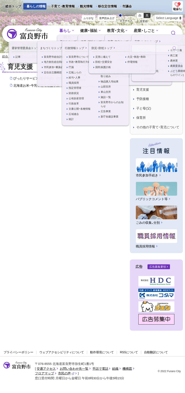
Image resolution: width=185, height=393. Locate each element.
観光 (68, 37)
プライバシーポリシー (18, 352)
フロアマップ (44, 373)
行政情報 (116, 37)
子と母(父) (143, 108)
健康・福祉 (90, 31)
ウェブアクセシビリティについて (61, 352)
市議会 (127, 6)
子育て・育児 (62, 56)
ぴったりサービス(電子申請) (64, 78)
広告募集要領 (157, 267)
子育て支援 (144, 80)
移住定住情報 (106, 7)
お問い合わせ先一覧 (74, 369)
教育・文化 (115, 31)
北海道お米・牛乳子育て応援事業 (56, 86)
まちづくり (91, 37)
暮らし (66, 31)
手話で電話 (100, 369)
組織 (115, 369)
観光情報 (85, 7)
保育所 (141, 118)
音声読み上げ (106, 18)
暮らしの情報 (36, 6)
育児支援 (142, 89)
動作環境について (102, 352)
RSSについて (129, 352)
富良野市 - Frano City (27, 34)
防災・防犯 (141, 37)
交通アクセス (46, 369)
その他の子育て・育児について (157, 127)
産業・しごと (143, 31)
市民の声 (66, 373)
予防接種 (142, 99)
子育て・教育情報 (63, 6)
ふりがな (88, 18)
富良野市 (17, 365)
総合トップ (13, 6)
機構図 (127, 369)
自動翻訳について (156, 352)
